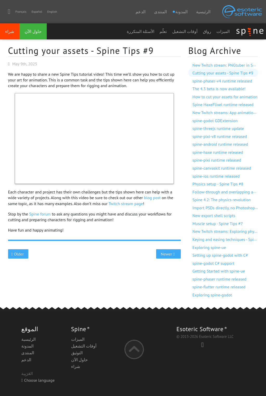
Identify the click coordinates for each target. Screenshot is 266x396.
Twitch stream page (126, 203)
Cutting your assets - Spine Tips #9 (81, 50)
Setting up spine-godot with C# (220, 255)
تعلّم (163, 31)
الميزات (223, 31)
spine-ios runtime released (216, 176)
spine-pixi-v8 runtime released (219, 136)
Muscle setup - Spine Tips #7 (217, 223)
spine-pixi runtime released (216, 160)
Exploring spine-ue (209, 247)
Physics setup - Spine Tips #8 (217, 183)
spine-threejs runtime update (218, 128)
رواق (207, 31)
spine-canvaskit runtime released (221, 168)
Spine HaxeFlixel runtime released (223, 104)
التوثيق (77, 352)
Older (18, 253)
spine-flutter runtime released (218, 286)
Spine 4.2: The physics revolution (221, 199)
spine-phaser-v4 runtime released (222, 81)
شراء (9, 31)
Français (20, 11)
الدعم (140, 11)
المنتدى (160, 11)
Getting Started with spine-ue (218, 271)
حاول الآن (33, 31)
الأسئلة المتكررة (140, 31)
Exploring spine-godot (212, 294)
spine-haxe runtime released (217, 152)
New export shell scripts (213, 215)
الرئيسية (203, 11)
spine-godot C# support (213, 263)
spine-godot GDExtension (215, 120)
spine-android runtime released (220, 144)
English (52, 11)
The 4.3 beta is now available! (218, 88)
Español (37, 11)
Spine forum (40, 214)
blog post (152, 197)
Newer (168, 253)
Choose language (38, 380)
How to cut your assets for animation (225, 96)
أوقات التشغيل (184, 31)
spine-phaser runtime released (219, 279)
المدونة (27, 346)
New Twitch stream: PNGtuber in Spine (226, 65)
